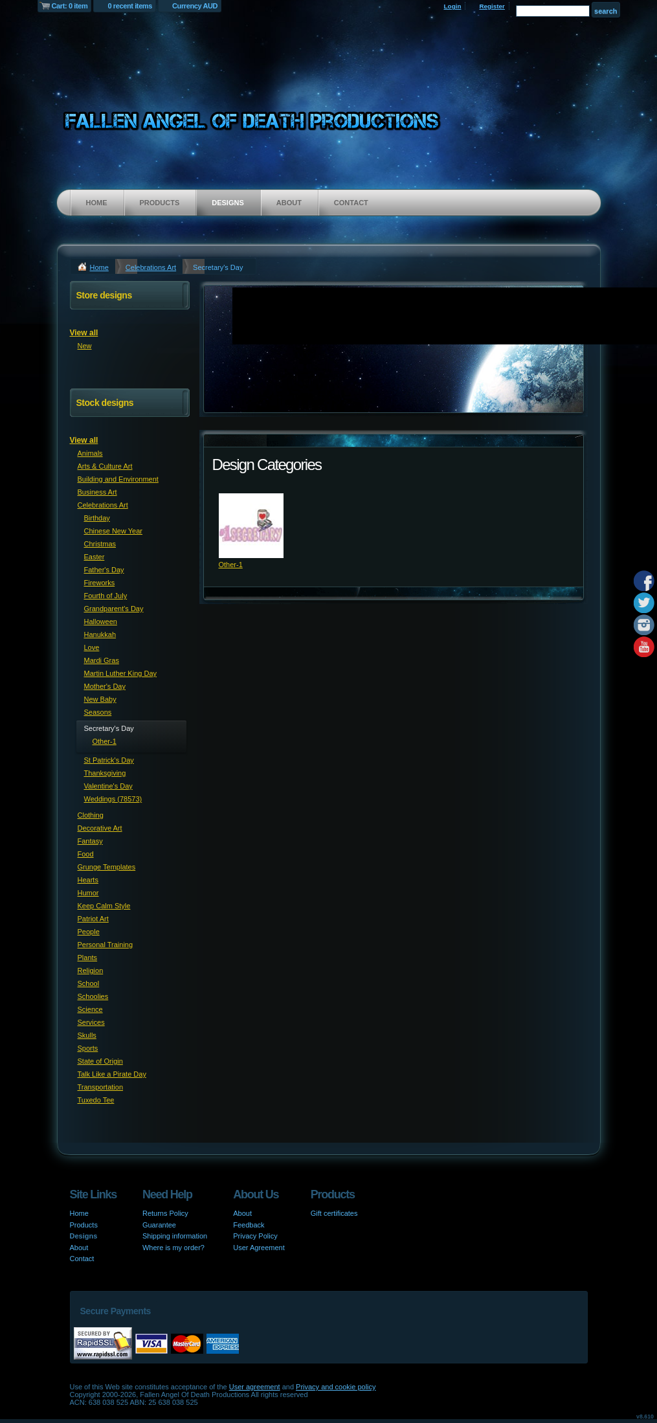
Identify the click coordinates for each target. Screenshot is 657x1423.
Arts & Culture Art (105, 466)
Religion (91, 970)
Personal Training (105, 944)
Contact (351, 203)
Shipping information (174, 1236)
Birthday (97, 518)
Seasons (98, 712)
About (289, 203)
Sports (88, 1048)
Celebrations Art (151, 267)
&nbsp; (251, 525)
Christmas (100, 544)
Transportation (101, 1087)
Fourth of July (106, 595)
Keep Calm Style (104, 906)
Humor (88, 893)
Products (160, 203)
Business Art (97, 492)
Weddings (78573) (113, 799)
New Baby (100, 699)
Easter (94, 557)
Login (453, 6)
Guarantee (159, 1225)
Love (92, 647)
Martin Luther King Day (120, 673)
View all (84, 332)
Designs (228, 203)
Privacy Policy (255, 1236)
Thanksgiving (105, 773)
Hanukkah (100, 634)
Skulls (87, 1035)
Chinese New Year (113, 531)
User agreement (254, 1387)
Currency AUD (194, 6)
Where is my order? (173, 1247)
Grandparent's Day (114, 608)
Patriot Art (93, 919)
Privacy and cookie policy (336, 1387)
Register (492, 6)
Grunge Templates (107, 867)
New (85, 346)
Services (91, 1022)
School (89, 983)
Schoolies (93, 996)
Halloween (100, 621)
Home (96, 203)
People (89, 932)
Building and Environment (118, 479)
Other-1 (231, 564)
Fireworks (99, 583)
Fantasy (90, 841)
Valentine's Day (108, 786)
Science (90, 1009)
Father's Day (104, 570)
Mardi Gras (101, 660)
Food (86, 854)
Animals (90, 453)
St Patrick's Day (109, 760)
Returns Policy (165, 1213)
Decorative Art (100, 828)
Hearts (88, 880)
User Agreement (258, 1247)
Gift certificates (334, 1213)
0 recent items (129, 6)
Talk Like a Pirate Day (112, 1074)
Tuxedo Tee (96, 1100)
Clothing (91, 815)
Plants (88, 957)
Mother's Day (105, 686)
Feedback (248, 1225)
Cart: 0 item (70, 6)
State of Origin (100, 1061)
